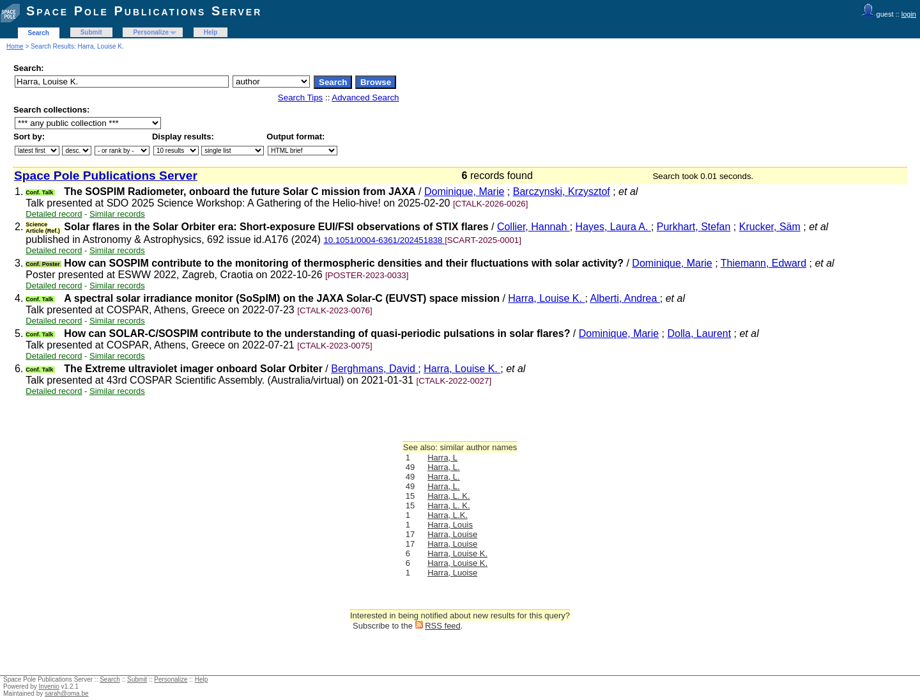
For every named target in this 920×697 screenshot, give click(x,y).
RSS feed (443, 625)
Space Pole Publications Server (144, 11)
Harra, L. (443, 467)
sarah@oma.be (67, 693)
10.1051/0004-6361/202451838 (384, 240)
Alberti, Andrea (624, 298)
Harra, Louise (452, 534)
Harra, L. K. (448, 496)
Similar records (117, 214)
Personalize (151, 32)
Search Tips (300, 97)
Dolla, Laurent (700, 333)
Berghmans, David (374, 368)
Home (15, 46)
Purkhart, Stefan (694, 226)
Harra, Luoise (452, 572)
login (908, 14)
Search (38, 32)
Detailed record (54, 214)
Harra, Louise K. (546, 298)
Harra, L (442, 457)
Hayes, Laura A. (613, 226)
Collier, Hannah (533, 226)
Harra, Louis (450, 524)
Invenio (49, 686)
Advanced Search (365, 97)
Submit (91, 32)
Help (211, 32)
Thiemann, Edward (763, 263)
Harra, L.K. (447, 515)
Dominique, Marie (464, 191)
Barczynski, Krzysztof (561, 191)
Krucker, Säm (770, 226)
